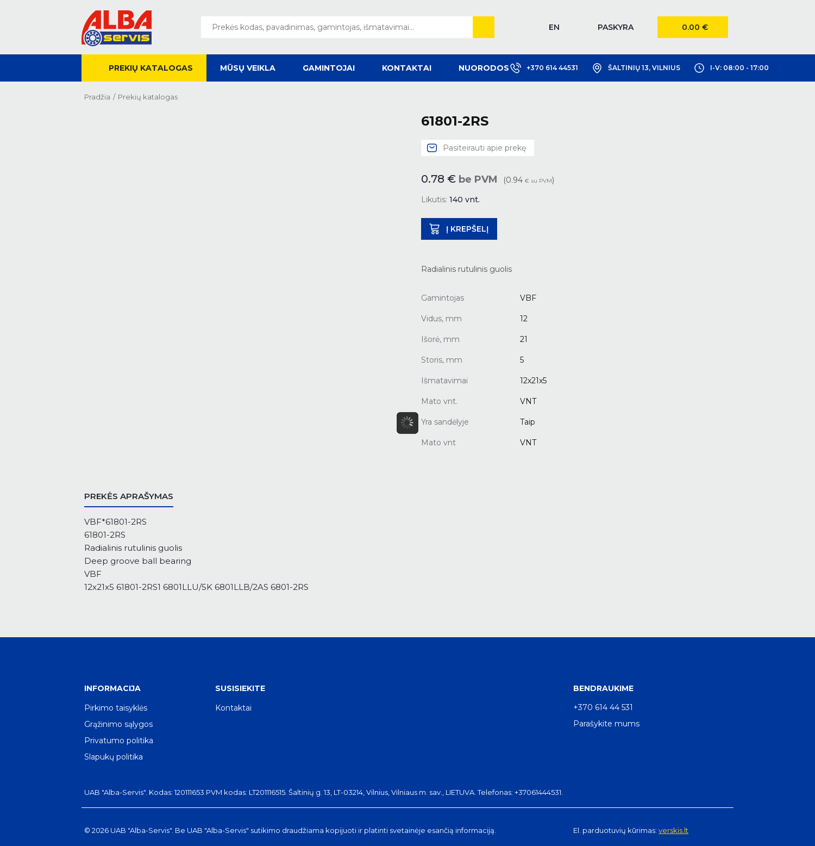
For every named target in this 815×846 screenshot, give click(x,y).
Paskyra (616, 27)
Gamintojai (329, 68)
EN (554, 27)
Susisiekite (240, 688)
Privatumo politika (118, 740)
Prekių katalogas (151, 68)
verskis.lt (673, 830)
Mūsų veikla (247, 68)
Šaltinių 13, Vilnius (636, 68)
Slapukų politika (113, 757)
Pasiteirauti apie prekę (484, 148)
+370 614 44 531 (603, 707)
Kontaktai (406, 68)
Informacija (112, 688)
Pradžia (97, 96)
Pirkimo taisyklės (115, 708)
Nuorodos (484, 68)
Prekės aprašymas (128, 496)
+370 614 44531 (544, 68)
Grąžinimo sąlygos (118, 724)
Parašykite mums (606, 724)
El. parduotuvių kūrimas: (615, 830)
